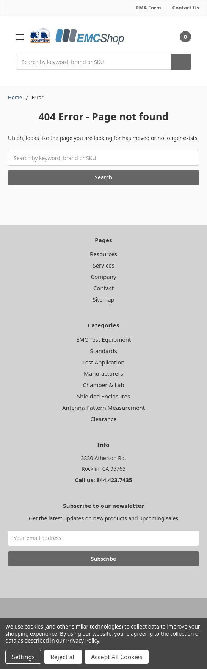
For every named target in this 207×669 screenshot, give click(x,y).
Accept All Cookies (117, 657)
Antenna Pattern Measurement (103, 407)
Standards (103, 351)
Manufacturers (103, 373)
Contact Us (185, 7)
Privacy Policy (82, 640)
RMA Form (148, 7)
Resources (103, 254)
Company (103, 276)
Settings (23, 657)
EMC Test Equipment (103, 339)
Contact (103, 288)
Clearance (103, 419)
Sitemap (103, 299)
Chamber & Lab (103, 385)
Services (103, 265)
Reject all (63, 657)
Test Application (103, 362)
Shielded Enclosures (103, 396)
